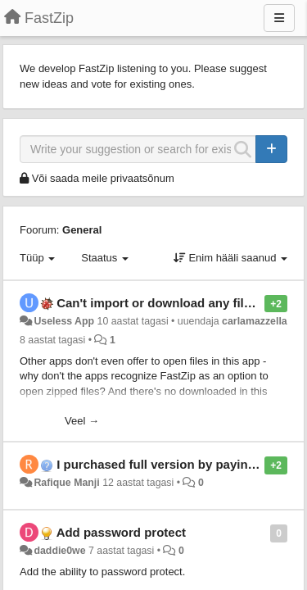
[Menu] (279, 18)
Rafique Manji (66, 482)
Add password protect (121, 532)
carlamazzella (254, 321)
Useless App (64, 321)
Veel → (82, 421)
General (82, 230)
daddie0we (59, 550)
